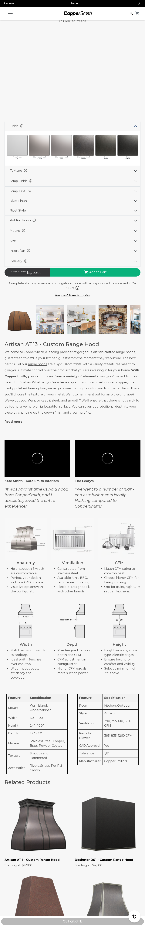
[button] (131, 13)
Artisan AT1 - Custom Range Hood (32, 860)
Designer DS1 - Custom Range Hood (104, 860)
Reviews (9, 3)
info (22, 126)
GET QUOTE (72, 921)
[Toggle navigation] (10, 13)
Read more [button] (13, 421)
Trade (74, 3)
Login (137, 3)
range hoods (37, 364)
